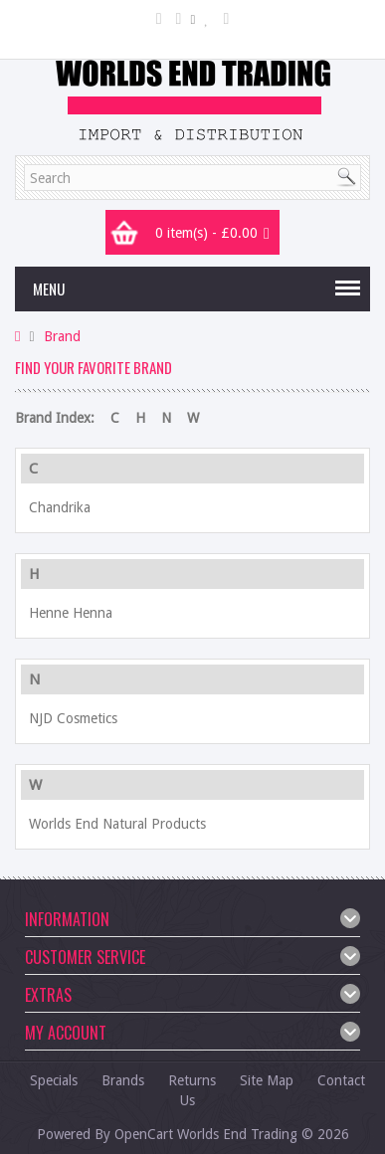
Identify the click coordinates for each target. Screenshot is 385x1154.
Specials (54, 1080)
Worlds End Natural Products (117, 824)
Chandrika (60, 507)
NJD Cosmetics (73, 718)
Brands (122, 1080)
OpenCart (143, 1134)
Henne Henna (70, 613)
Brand (62, 336)
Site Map (266, 1080)
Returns (192, 1080)
